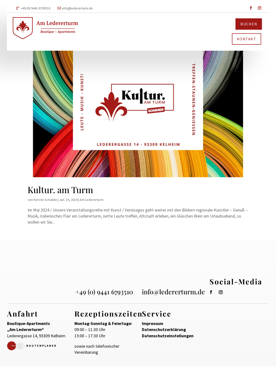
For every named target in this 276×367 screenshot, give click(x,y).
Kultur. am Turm (60, 190)
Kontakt (246, 38)
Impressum (152, 324)
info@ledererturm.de (77, 8)
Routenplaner (41, 346)
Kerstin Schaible (45, 200)
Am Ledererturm (91, 200)
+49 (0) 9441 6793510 (35, 8)
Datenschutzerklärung (164, 330)
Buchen (248, 23)
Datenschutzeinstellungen (168, 336)
